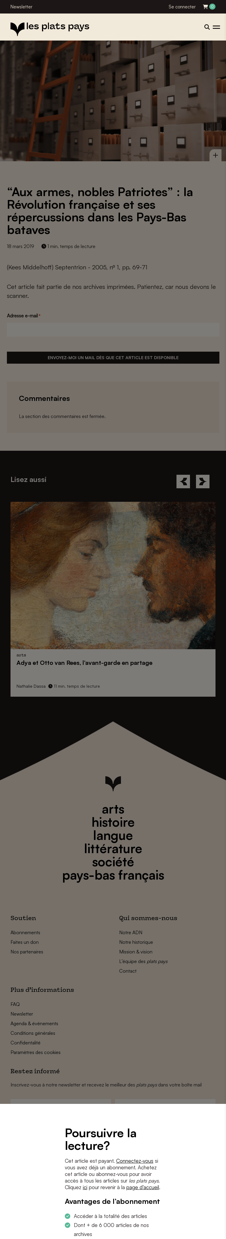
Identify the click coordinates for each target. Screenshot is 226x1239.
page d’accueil (142, 1187)
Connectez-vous (134, 1161)
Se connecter (182, 7)
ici (85, 1187)
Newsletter (21, 7)
